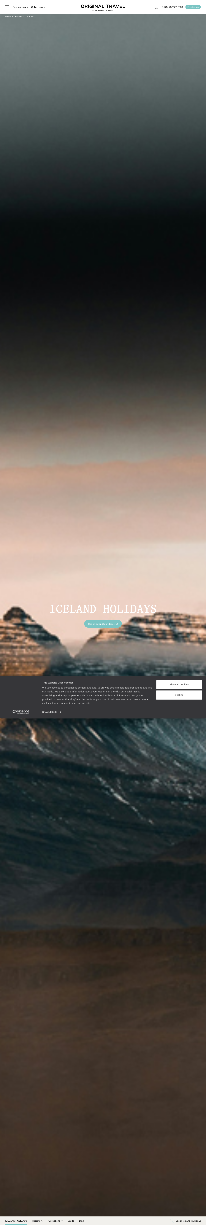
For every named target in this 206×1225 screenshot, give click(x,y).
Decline (179, 1201)
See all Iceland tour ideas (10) (103, 623)
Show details (49, 1218)
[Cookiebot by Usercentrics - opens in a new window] (21, 1218)
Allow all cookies (179, 1191)
